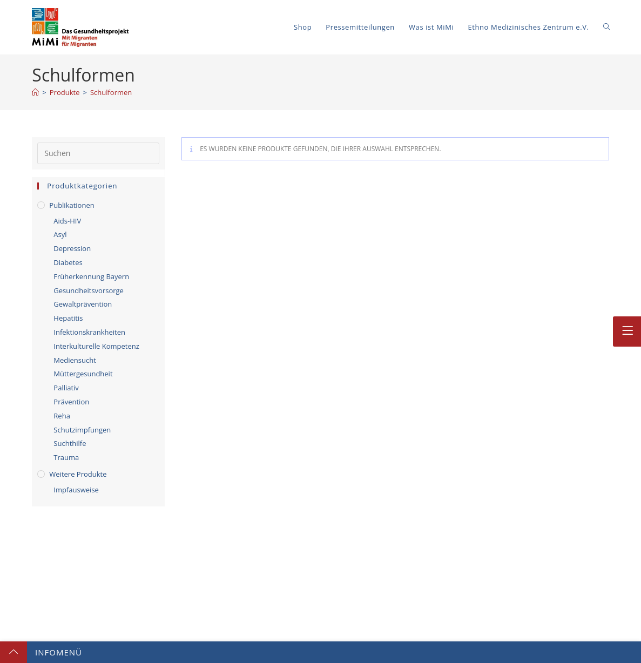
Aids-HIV (67, 221)
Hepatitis (68, 318)
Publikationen (71, 205)
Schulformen (111, 92)
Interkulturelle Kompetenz (96, 346)
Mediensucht (74, 360)
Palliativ (66, 388)
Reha (61, 416)
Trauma (66, 457)
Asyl (59, 234)
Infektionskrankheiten (89, 332)
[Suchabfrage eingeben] (98, 153)
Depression (72, 248)
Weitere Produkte (77, 474)
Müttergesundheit (82, 373)
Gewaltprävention (82, 304)
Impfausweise (76, 490)
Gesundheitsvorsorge (88, 290)
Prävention (71, 402)
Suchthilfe (69, 443)
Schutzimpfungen (82, 430)
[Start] (35, 92)
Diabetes (67, 262)
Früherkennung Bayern (91, 276)
